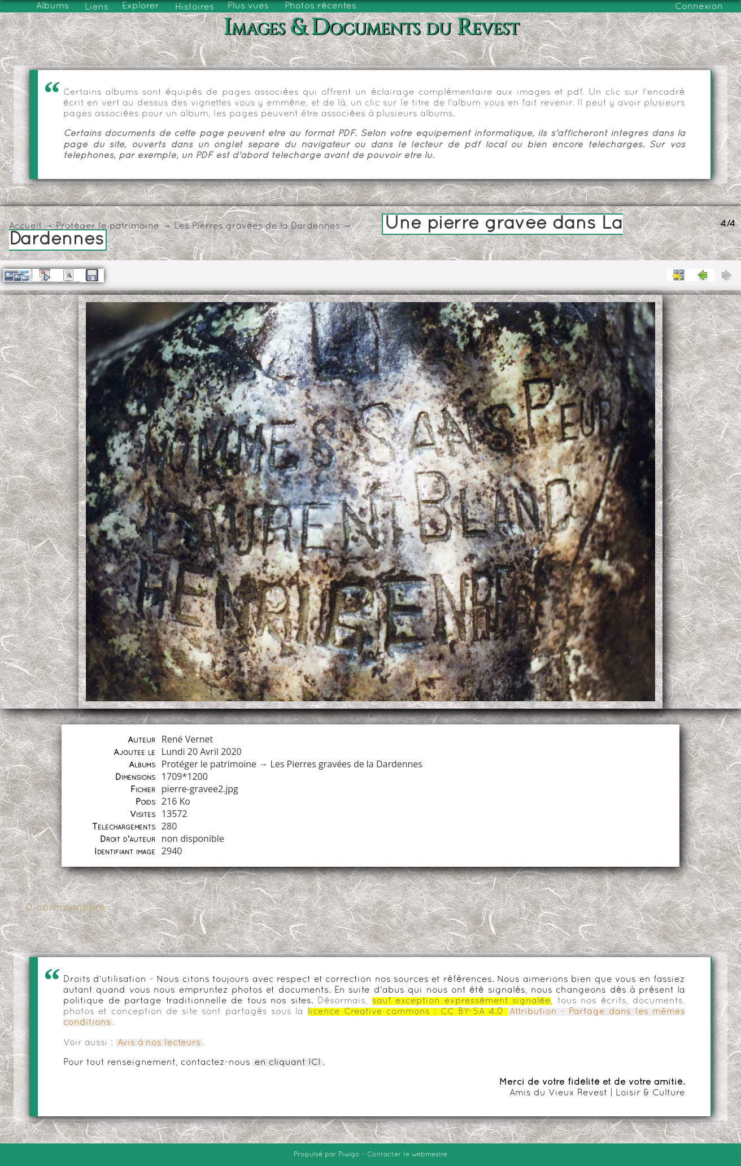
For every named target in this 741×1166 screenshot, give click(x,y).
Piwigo (349, 1155)
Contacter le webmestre (407, 1155)
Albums (52, 6)
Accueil (25, 226)
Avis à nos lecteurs (158, 1043)
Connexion (699, 7)
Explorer (140, 6)
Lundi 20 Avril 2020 (202, 751)
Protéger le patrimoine (107, 226)
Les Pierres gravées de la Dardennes (257, 226)
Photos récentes (320, 6)
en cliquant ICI (288, 1063)
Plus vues (248, 6)
